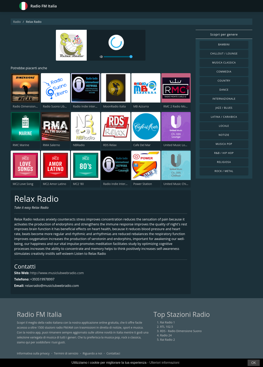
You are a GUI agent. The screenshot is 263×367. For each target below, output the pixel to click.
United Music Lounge (177, 145)
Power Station (142, 184)
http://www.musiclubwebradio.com (57, 273)
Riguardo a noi (92, 353)
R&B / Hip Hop (224, 153)
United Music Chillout (177, 184)
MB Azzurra (141, 106)
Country (224, 80)
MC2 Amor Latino (54, 184)
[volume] (118, 56)
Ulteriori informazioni (164, 362)
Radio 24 (166, 335)
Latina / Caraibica (224, 117)
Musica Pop (224, 144)
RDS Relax (110, 145)
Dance (223, 89)
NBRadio (79, 145)
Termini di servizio (66, 353)
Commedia (224, 71)
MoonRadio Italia (114, 106)
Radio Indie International (89, 106)
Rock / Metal (224, 171)
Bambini (224, 44)
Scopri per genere (224, 34)
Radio (17, 22)
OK (253, 363)
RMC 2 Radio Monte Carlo (180, 106)
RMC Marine (21, 145)
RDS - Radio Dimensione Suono (181, 331)
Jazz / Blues (224, 108)
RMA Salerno (51, 145)
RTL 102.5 (166, 327)
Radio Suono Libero (56, 106)
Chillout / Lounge (224, 53)
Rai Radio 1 (167, 322)
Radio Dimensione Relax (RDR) (33, 106)
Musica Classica (224, 62)
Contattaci (113, 353)
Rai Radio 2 (167, 340)
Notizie (224, 135)
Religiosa (224, 162)
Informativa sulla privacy (33, 353)
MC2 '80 (78, 184)
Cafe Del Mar (142, 145)
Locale (224, 126)
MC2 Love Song (23, 184)
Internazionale (223, 98)
